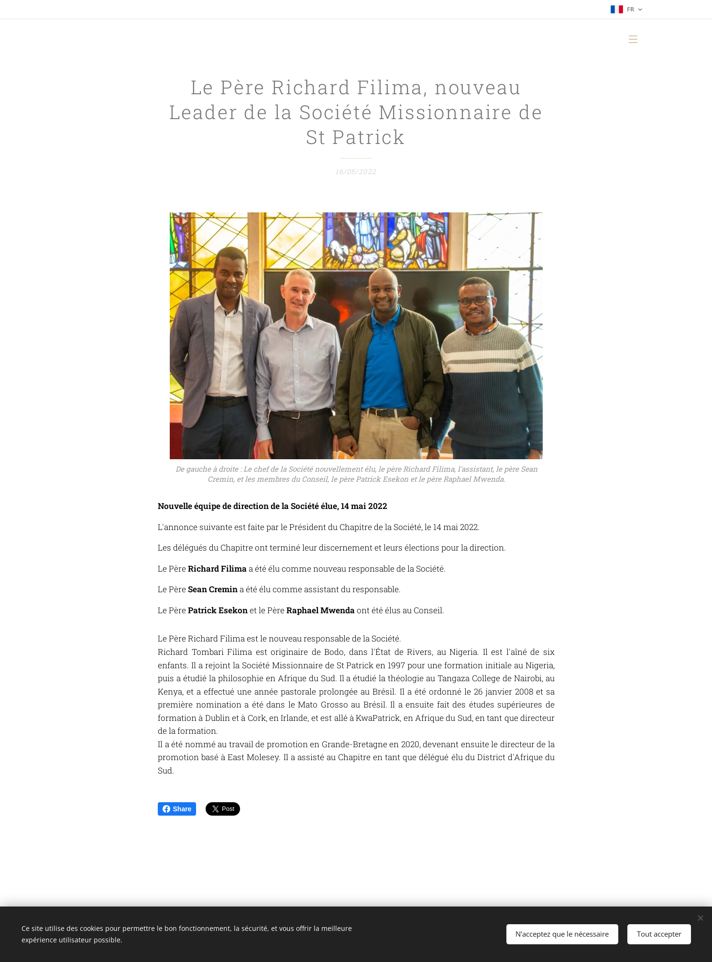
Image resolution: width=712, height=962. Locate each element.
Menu (633, 39)
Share (177, 809)
